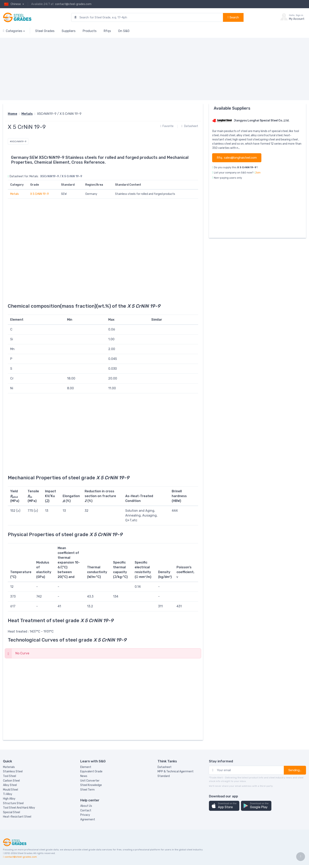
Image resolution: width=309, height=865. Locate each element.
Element (85, 767)
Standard (164, 776)
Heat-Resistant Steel (17, 816)
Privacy (85, 815)
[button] (224, 806)
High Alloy (9, 798)
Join (258, 172)
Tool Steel (9, 776)
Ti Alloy (7, 794)
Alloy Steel (10, 785)
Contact (85, 810)
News (83, 776)
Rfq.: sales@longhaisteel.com (237, 157)
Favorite (167, 126)
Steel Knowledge (91, 785)
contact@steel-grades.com (73, 4)
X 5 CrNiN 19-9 (39, 194)
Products (89, 31)
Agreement (87, 819)
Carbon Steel (11, 780)
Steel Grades (44, 31)
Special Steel (11, 812)
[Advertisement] (123, 69)
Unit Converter (89, 780)
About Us (86, 806)
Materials (9, 767)
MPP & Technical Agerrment (176, 771)
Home (12, 114)
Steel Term (87, 789)
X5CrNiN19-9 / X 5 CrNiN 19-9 (59, 114)
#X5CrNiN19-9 (18, 141)
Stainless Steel (13, 771)
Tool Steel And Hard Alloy (19, 807)
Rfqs (107, 31)
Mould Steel (10, 789)
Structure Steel (13, 803)
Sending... (294, 770)
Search (233, 17)
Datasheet (189, 126)
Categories (12, 31)
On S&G (123, 31)
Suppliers (68, 31)
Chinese (12, 4)
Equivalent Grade (91, 771)
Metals (27, 114)
